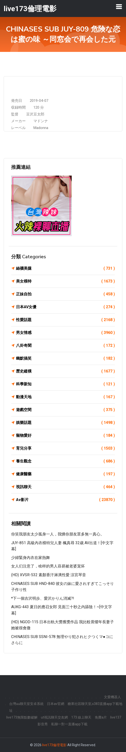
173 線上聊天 (81, 717)
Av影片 (65, 499)
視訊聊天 (65, 487)
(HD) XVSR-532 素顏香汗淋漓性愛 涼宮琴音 (48, 575)
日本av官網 (55, 704)
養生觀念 (65, 461)
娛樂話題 (65, 422)
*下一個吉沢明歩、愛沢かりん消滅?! (42, 598)
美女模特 (65, 281)
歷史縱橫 (65, 371)
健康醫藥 (65, 474)
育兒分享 (65, 448)
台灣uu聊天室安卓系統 (26, 704)
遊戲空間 (65, 409)
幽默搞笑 (65, 358)
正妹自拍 (65, 294)
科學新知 (65, 384)
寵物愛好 (65, 435)
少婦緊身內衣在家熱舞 (30, 557)
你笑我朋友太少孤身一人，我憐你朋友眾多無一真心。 (57, 534)
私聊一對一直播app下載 (69, 724)
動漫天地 (65, 397)
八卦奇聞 (65, 345)
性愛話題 (65, 319)
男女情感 (65, 332)
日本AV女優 (65, 307)
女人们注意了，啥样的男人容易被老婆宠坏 (48, 566)
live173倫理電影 (54, 745)
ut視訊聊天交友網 (54, 717)
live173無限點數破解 (22, 717)
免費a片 (101, 717)
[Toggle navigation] (119, 6)
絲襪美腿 (65, 268)
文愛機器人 (112, 697)
